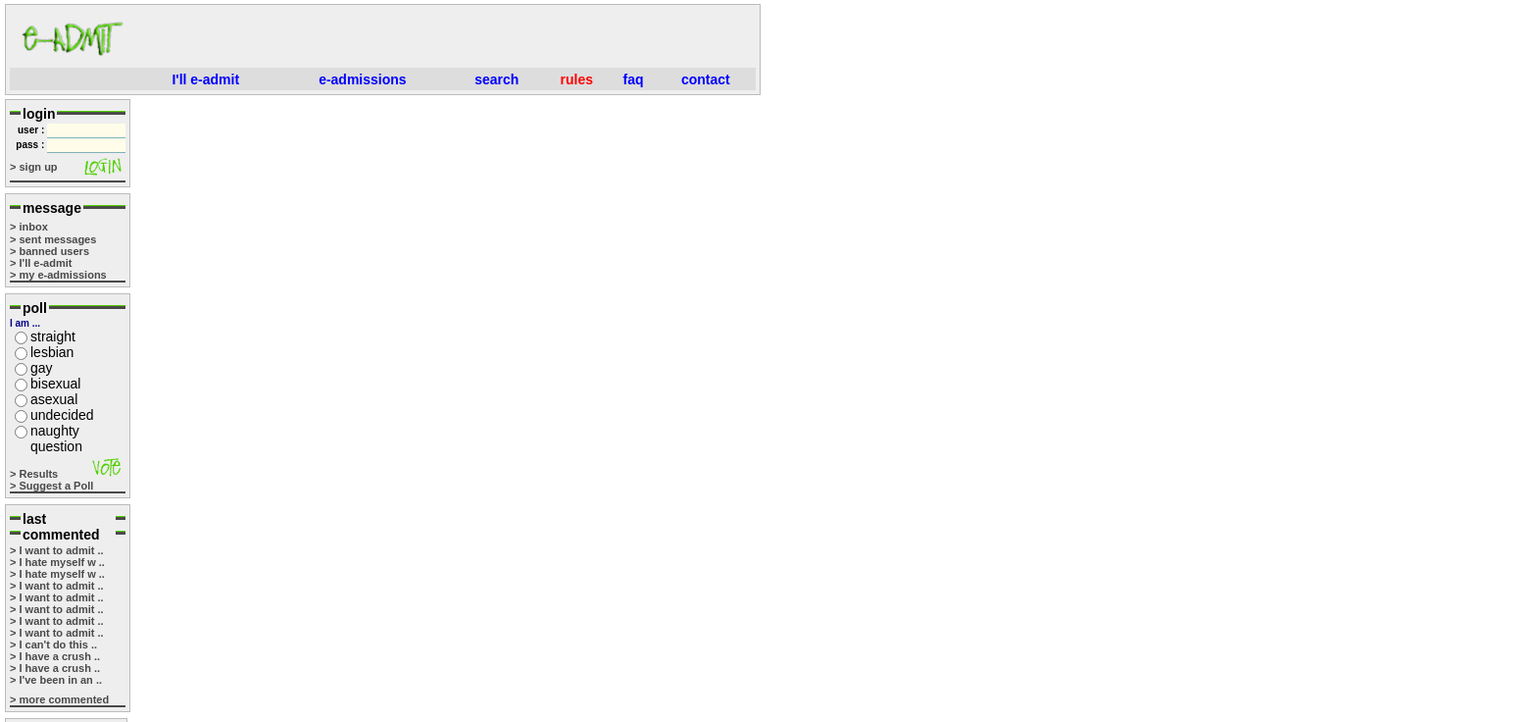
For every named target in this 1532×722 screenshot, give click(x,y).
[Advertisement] (447, 38)
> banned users (49, 251)
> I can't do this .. (53, 644)
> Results (34, 474)
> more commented (59, 699)
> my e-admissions (58, 275)
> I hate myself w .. (57, 562)
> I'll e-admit (41, 263)
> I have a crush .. (55, 656)
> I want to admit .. (57, 550)
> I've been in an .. (56, 680)
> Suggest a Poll (51, 485)
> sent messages (53, 239)
